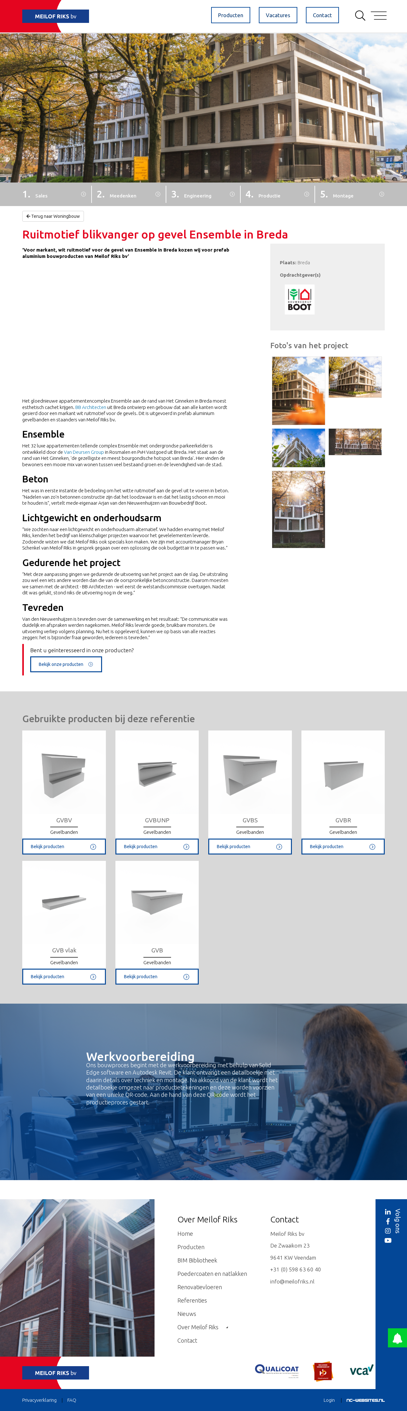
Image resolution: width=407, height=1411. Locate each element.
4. (262, 194)
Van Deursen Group (84, 452)
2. (116, 194)
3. (191, 194)
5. (337, 194)
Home (185, 1233)
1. (34, 194)
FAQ (71, 1400)
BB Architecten (90, 407)
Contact (322, 15)
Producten (230, 15)
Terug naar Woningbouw (53, 216)
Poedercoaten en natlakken (212, 1273)
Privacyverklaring (39, 1400)
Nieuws (186, 1314)
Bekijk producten (64, 846)
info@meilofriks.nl (292, 1281)
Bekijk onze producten (66, 664)
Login (329, 1400)
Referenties (192, 1300)
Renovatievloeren (199, 1287)
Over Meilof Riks (202, 1327)
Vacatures (278, 15)
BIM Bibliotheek (197, 1260)
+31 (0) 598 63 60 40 (295, 1269)
